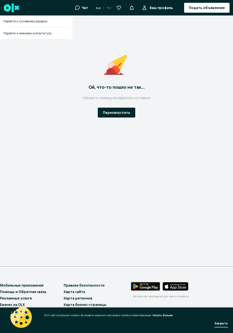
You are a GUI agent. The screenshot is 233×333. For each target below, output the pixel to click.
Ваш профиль (160, 7)
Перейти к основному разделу (25, 21)
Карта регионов (78, 298)
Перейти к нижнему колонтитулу (27, 33)
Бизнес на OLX (12, 304)
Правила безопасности (84, 285)
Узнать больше (162, 315)
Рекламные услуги (16, 298)
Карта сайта (74, 292)
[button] (131, 7)
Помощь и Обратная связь (23, 292)
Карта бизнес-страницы (85, 304)
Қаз (98, 8)
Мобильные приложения (21, 285)
